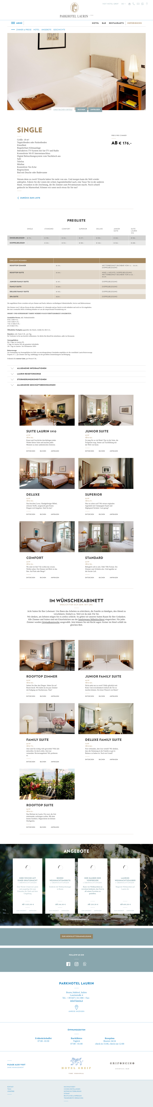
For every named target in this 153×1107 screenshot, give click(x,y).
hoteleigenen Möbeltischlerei (91, 619)
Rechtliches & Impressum (73, 1096)
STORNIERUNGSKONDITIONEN (32, 379)
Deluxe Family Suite (103, 740)
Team (9, 1089)
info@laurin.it (76, 1000)
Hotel (36, 30)
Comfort (34, 558)
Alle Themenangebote (76, 920)
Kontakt (10, 1087)
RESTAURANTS (116, 23)
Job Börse (10, 1091)
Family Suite (37, 740)
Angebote (46, 30)
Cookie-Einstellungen (72, 1089)
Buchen (81, 110)
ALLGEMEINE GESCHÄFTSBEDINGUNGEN (36, 385)
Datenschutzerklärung (72, 1091)
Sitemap (66, 1093)
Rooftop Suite (39, 805)
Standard (94, 558)
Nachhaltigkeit (69, 1087)
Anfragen (95, 110)
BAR (104, 23)
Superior (93, 494)
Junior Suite (97, 431)
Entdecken (30, 451)
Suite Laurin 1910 (41, 431)
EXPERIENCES (135, 23)
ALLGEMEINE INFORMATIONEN (31, 368)
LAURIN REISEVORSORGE (29, 374)
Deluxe (33, 494)
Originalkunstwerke (51, 622)
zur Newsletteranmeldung (76, 936)
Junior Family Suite (103, 676)
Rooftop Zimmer (41, 676)
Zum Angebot (21, 910)
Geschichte (59, 30)
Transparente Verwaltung (73, 1098)
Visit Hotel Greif (110, 4)
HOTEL (95, 23)
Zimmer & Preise (24, 30)
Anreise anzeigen (76, 1011)
